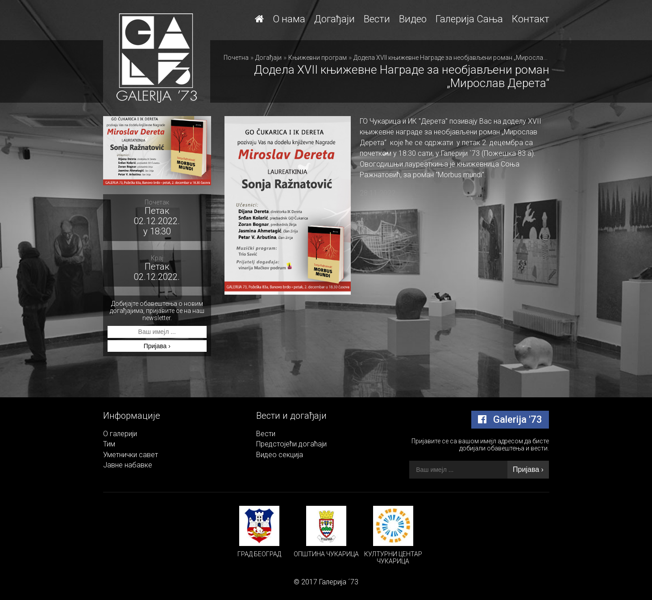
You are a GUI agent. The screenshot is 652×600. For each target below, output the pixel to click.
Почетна (236, 57)
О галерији (120, 433)
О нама (289, 19)
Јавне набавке (127, 465)
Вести (377, 19)
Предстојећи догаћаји (291, 444)
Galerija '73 (510, 419)
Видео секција (279, 454)
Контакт (530, 19)
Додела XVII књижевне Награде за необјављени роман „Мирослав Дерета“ (462, 57)
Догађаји (334, 19)
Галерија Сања (469, 19)
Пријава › (157, 346)
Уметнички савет (130, 454)
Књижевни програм (317, 57)
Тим (109, 444)
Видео (413, 19)
